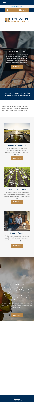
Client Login (11, 10)
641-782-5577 (18, 401)
